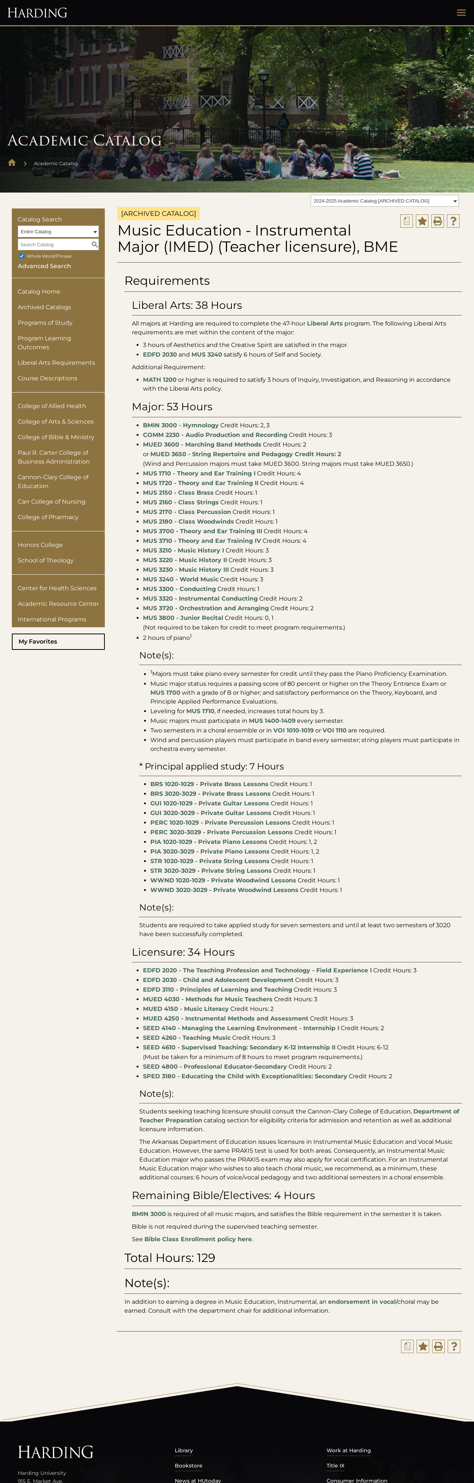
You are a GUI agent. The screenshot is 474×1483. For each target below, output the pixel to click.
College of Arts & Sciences (56, 421)
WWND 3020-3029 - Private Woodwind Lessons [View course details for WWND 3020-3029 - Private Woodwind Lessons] (224, 890)
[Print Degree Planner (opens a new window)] (406, 221)
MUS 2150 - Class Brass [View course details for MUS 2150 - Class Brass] (178, 492)
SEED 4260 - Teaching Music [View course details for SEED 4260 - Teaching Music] (187, 1037)
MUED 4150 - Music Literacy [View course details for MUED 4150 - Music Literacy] (186, 1008)
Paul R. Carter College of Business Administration (54, 457)
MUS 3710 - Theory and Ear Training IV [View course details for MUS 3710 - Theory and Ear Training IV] (202, 540)
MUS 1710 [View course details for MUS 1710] (200, 711)
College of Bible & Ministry (56, 437)
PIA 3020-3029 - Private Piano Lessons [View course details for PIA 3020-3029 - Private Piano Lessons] (210, 851)
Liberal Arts (325, 323)
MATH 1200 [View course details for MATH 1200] (160, 379)
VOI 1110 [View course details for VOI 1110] (335, 730)
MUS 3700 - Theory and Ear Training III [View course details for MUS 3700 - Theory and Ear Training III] (202, 531)
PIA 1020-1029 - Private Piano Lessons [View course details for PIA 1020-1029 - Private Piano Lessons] (208, 841)
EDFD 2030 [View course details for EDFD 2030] (160, 354)
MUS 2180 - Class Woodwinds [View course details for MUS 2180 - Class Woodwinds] (188, 521)
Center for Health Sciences (57, 588)
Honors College (40, 544)
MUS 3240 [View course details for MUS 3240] (206, 354)
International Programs (52, 619)
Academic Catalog (56, 163)
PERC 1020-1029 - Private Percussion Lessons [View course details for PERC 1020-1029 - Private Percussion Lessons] (220, 822)
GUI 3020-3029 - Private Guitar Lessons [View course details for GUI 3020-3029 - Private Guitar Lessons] (210, 812)
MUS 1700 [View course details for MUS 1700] (165, 692)
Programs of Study (45, 322)
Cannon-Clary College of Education (53, 482)
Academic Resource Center (58, 603)
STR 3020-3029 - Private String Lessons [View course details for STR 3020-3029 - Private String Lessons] (211, 870)
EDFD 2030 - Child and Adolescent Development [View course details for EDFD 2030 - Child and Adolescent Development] (218, 979)
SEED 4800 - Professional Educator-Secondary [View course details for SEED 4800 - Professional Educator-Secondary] (215, 1066)
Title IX (335, 1465)
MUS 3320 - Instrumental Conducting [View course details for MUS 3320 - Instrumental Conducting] (200, 598)
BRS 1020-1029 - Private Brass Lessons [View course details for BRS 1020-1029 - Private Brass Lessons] (209, 784)
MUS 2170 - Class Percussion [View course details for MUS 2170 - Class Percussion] (187, 511)
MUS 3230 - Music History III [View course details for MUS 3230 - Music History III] (186, 569)
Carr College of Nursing (52, 501)
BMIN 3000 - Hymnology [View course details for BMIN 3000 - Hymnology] (181, 425)
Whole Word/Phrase (49, 256)
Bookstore (189, 1465)
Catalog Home (39, 291)
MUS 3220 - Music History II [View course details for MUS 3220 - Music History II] (185, 560)
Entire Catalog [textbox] (36, 231)
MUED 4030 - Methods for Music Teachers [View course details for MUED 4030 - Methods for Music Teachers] (208, 999)
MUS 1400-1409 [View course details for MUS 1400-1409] (272, 720)
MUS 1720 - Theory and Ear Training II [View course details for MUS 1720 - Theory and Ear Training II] (200, 483)
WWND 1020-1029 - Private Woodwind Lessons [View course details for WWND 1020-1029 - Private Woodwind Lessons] (223, 880)
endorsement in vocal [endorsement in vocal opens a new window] (362, 1301)
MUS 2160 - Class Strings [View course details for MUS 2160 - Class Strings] (181, 502)
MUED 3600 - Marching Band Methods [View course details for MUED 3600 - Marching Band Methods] (202, 444)
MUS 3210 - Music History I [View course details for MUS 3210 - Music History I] (183, 550)
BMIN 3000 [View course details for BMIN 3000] (149, 1214)
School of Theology (46, 560)
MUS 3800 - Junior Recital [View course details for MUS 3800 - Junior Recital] (183, 617)
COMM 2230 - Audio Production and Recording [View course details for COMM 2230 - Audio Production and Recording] (215, 434)
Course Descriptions (47, 378)
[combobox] (385, 201)
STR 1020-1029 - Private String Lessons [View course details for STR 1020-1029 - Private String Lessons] (210, 861)
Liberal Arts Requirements (56, 362)
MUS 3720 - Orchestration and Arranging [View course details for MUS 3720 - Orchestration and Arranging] (206, 608)
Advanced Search (44, 266)
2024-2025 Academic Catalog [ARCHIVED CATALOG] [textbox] (371, 201)
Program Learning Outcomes (44, 343)
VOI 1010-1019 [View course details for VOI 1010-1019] (293, 730)
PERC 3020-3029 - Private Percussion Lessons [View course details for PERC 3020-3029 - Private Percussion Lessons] (221, 832)
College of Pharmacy (48, 517)
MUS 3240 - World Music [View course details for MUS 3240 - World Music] (180, 579)
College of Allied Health (52, 406)
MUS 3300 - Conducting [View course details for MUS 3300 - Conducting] (179, 588)
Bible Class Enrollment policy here (198, 1239)
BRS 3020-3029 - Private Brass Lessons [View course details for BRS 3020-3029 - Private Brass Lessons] (210, 793)
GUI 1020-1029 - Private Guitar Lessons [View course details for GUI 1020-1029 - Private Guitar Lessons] (209, 803)
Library (184, 1450)
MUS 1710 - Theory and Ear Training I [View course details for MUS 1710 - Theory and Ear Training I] (199, 473)
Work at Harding (349, 1450)
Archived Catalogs (44, 307)
